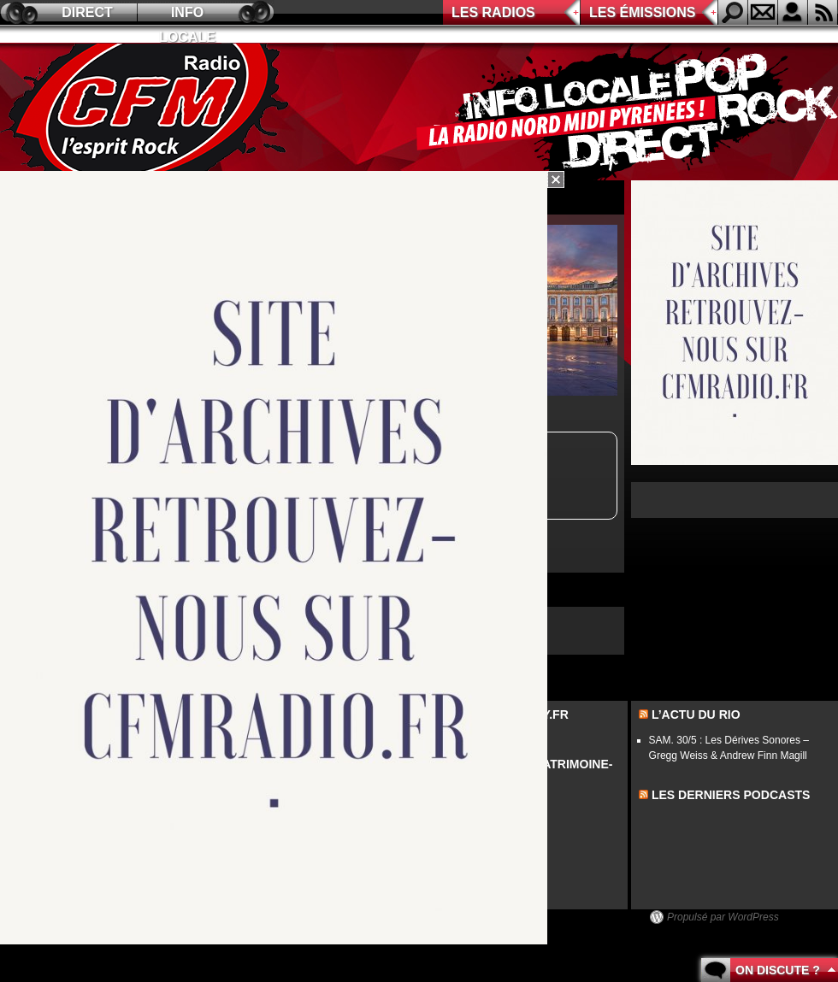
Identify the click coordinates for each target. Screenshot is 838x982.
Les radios (493, 12)
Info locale (187, 15)
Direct (87, 12)
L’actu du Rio (696, 714)
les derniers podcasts (731, 795)
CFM (148, 112)
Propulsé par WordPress (723, 917)
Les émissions (642, 12)
